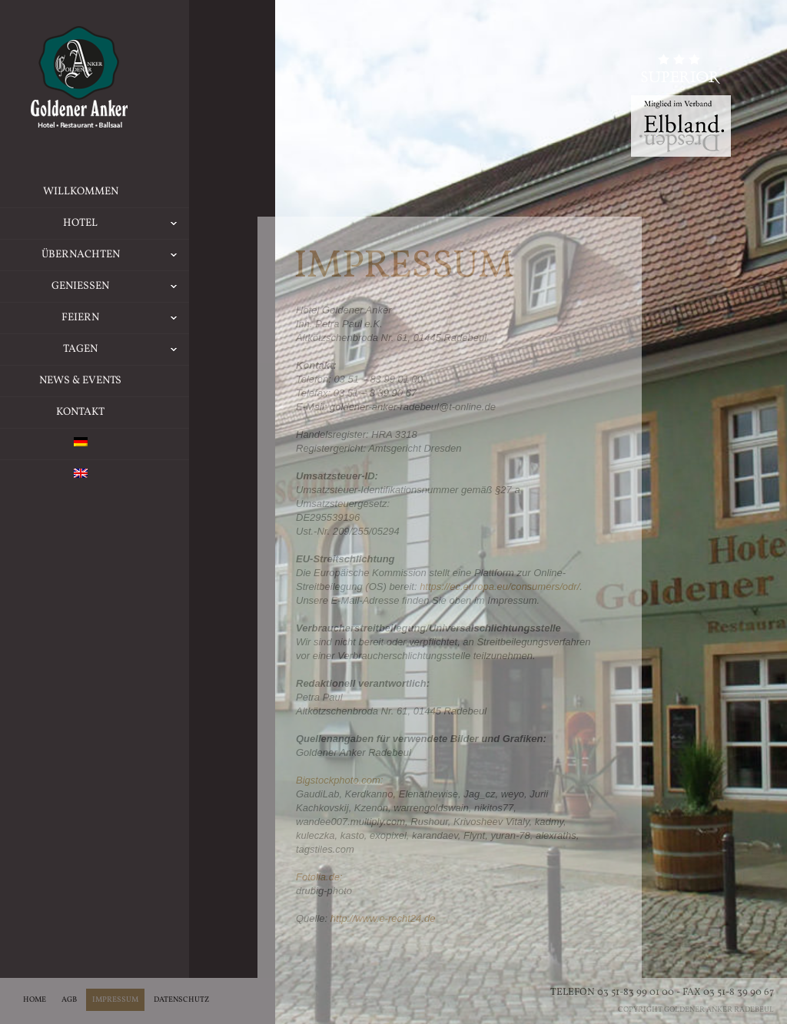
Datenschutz (181, 999)
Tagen (154, 349)
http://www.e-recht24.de (383, 918)
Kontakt (109, 412)
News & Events (109, 380)
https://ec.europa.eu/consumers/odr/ (499, 586)
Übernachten (144, 255)
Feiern (154, 318)
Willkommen (109, 191)
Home (34, 999)
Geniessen (149, 286)
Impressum (115, 999)
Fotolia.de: (319, 877)
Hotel (154, 223)
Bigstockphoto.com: (339, 780)
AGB (69, 999)
